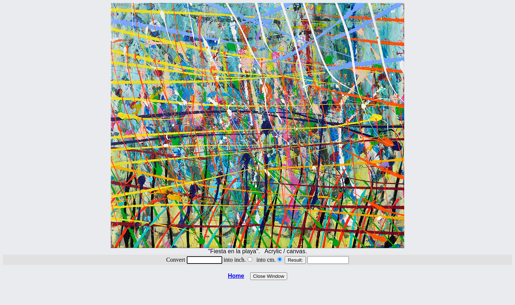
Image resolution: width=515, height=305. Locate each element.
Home (236, 276)
